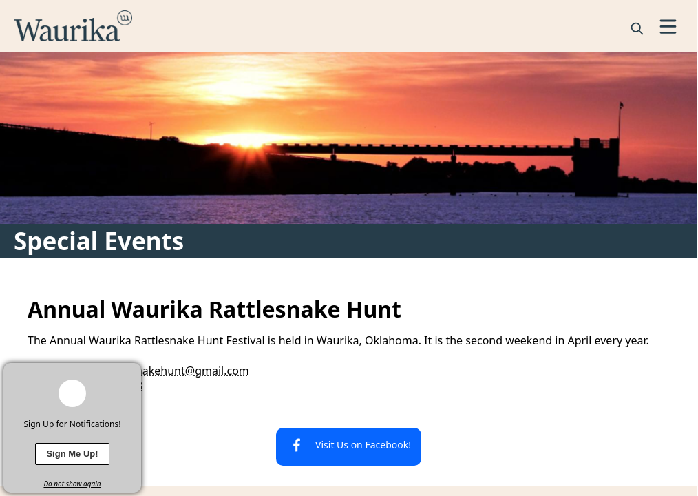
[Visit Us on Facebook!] (348, 447)
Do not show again (72, 483)
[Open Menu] (668, 26)
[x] (130, 373)
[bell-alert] (72, 393)
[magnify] (637, 29)
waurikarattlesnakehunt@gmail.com (155, 370)
